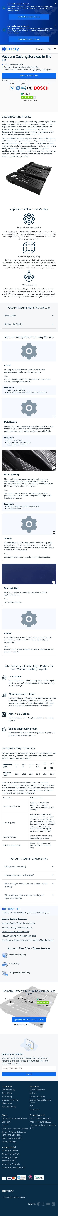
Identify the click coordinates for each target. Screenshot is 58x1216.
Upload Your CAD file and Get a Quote (29, 1019)
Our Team (6, 1122)
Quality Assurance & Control (14, 1118)
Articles (33, 1093)
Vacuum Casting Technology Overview (18, 923)
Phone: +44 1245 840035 (40, 1122)
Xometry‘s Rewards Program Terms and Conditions (14, 1133)
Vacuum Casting (9, 1106)
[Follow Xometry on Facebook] (38, 1204)
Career (5, 1125)
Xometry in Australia (11, 1164)
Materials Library (37, 1089)
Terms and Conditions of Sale (15, 1128)
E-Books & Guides (37, 1096)
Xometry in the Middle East (14, 1167)
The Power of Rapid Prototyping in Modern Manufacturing (27, 940)
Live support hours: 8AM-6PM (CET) (43, 1126)
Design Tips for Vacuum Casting (16, 931)
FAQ (31, 1106)
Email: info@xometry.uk (40, 1118)
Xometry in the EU (10, 1150)
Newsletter (34, 1109)
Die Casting (7, 1103)
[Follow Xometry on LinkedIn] (53, 1204)
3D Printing (7, 1096)
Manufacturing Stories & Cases (40, 1101)
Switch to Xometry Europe (29, 17)
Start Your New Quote (29, 75)
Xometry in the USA (10, 1154)
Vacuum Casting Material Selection (17, 927)
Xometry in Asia (9, 1160)
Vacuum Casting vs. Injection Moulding (19, 936)
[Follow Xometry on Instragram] (43, 1204)
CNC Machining (8, 1089)
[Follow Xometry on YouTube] (48, 1204)
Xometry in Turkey (10, 1157)
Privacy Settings (9, 1141)
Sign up (29, 1074)
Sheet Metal (7, 1093)
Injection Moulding (10, 1100)
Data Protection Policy (12, 1138)
